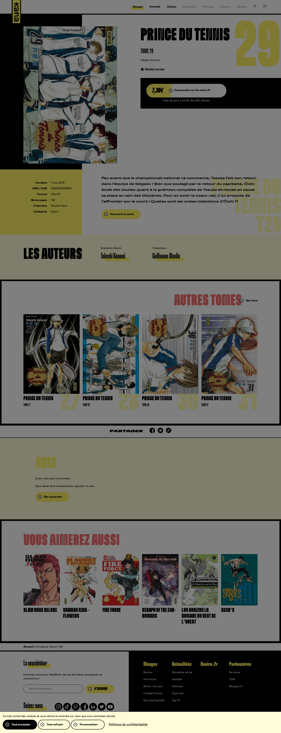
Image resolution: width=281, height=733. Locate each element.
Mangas (150, 664)
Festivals (177, 686)
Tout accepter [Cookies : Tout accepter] (21, 724)
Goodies (177, 679)
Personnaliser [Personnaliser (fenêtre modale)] (89, 724)
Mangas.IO (235, 686)
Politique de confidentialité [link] (128, 724)
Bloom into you (153, 686)
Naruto (148, 672)
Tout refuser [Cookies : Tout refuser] (55, 724)
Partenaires (240, 664)
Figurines (178, 693)
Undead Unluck (152, 693)
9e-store (234, 672)
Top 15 (176, 700)
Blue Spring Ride (153, 700)
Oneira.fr (209, 664)
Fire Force (149, 679)
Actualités (181, 664)
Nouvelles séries (182, 672)
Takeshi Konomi (150, 60)
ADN (232, 679)
